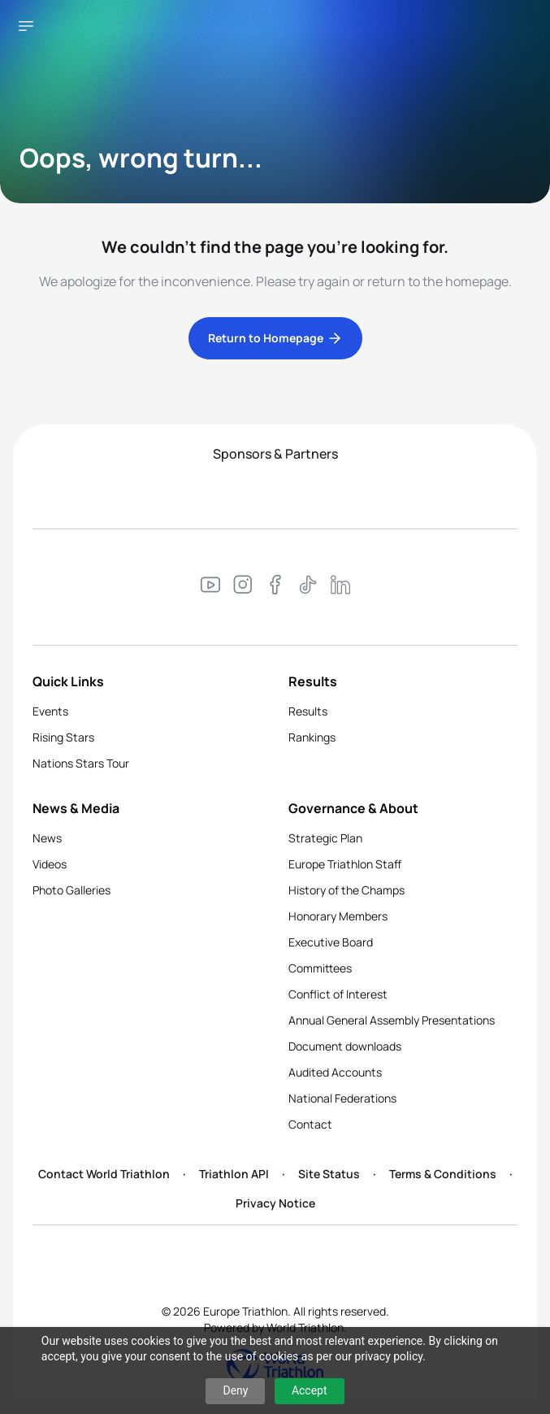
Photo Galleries (71, 890)
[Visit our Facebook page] (275, 587)
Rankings (312, 737)
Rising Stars (63, 737)
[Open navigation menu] (26, 26)
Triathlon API (234, 1173)
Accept (309, 1390)
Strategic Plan (325, 838)
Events (50, 711)
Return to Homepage (275, 338)
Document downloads (344, 1046)
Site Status (329, 1173)
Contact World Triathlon (104, 1173)
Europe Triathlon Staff (344, 864)
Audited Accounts (335, 1072)
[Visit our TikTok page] (308, 587)
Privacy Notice (275, 1203)
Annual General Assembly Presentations (391, 1020)
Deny (235, 1390)
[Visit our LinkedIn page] (340, 587)
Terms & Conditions (442, 1173)
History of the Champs (346, 890)
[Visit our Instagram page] (243, 587)
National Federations (342, 1098)
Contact (310, 1124)
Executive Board (330, 942)
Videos (49, 864)
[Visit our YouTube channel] (210, 587)
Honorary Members (338, 916)
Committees (320, 968)
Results (307, 711)
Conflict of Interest (338, 994)
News (47, 838)
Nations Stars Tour (80, 763)
